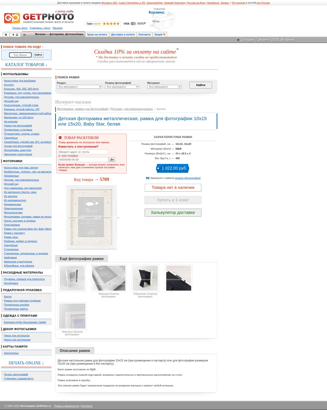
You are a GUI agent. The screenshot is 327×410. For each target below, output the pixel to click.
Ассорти (9, 84)
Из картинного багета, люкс (20, 192)
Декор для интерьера (17, 335)
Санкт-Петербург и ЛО (132, 2)
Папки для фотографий (18, 125)
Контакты (145, 34)
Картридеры (11, 353)
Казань (225, 2)
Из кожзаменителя (15, 200)
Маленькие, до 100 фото (18, 117)
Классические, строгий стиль (21, 105)
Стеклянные (11, 249)
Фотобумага (11, 283)
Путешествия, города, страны (21, 133)
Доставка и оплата (123, 34)
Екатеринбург (155, 2)
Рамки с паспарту (14, 233)
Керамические (12, 204)
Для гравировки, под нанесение (23, 188)
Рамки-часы (11, 237)
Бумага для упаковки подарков (22, 300)
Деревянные (11, 175)
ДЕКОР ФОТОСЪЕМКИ (19, 329)
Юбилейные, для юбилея (19, 265)
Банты (8, 296)
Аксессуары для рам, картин (21, 167)
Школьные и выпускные (18, 154)
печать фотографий (188, 178)
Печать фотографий (16, 374)
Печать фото (20, 28)
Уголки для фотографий (18, 146)
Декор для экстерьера (17, 339)
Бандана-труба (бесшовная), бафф (25, 322)
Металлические (13, 212)
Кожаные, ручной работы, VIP (22, 109)
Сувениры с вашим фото (19, 378)
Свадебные (11, 137)
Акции (159, 34)
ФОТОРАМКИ (12, 161)
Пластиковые (12, 224)
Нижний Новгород (174, 2)
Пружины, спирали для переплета (24, 279)
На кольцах (11, 121)
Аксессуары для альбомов (20, 80)
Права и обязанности (66, 406)
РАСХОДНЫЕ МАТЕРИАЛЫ (23, 272)
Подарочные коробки (16, 304)
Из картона (10, 196)
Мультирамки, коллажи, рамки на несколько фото (33, 216)
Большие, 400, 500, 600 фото (21, 88)
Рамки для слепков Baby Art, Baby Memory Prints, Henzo (37, 228)
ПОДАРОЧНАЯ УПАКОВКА (22, 290)
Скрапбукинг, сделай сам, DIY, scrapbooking (30, 142)
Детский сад (11, 101)
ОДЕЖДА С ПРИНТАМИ (20, 315)
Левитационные (13, 208)
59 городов (238, 2)
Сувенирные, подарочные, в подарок (26, 253)
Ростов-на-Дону (196, 2)
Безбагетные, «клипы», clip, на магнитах (28, 171)
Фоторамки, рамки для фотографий (82, 109)
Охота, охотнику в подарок (20, 220)
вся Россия (263, 2)
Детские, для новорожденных (21, 97)
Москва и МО (109, 2)
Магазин (57, 28)
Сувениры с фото (40, 28)
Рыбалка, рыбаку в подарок (20, 241)
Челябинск (213, 2)
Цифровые (10, 257)
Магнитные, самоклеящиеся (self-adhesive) (29, 113)
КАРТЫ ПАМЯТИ (15, 346)
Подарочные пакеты (16, 308)
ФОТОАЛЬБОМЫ (15, 74)
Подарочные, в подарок (18, 129)
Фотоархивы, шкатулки (17, 150)
